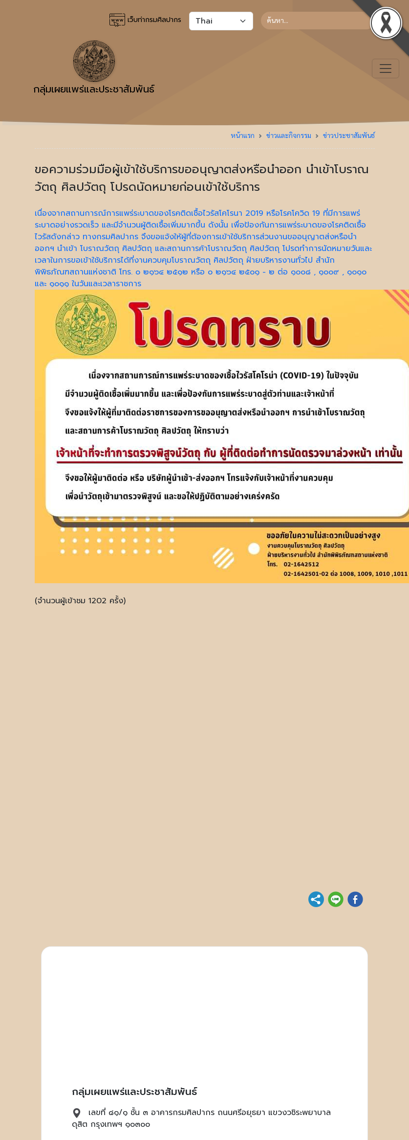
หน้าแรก (243, 135)
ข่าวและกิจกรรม (288, 135)
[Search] (318, 20)
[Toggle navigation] (385, 68)
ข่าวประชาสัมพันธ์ (349, 135)
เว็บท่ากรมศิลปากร (145, 20)
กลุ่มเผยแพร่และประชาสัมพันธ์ (93, 68)
